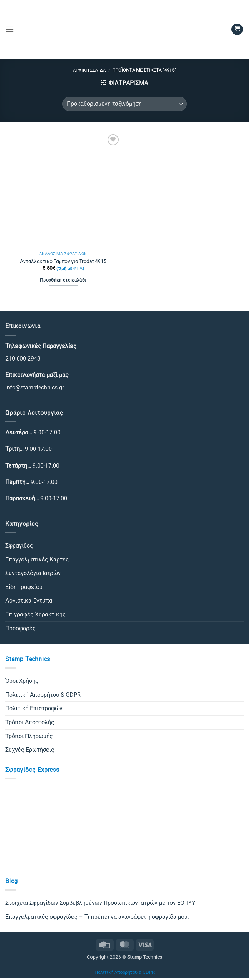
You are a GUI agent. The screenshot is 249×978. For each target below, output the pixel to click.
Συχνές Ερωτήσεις (29, 749)
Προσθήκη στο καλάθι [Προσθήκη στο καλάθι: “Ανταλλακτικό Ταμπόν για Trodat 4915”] (63, 280)
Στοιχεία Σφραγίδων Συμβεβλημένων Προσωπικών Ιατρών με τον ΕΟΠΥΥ (100, 902)
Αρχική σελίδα (89, 70)
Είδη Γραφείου (24, 587)
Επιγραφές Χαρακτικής (35, 614)
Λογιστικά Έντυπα (28, 600)
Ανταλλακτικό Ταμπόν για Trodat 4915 (63, 261)
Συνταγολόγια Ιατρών (33, 573)
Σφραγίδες (19, 545)
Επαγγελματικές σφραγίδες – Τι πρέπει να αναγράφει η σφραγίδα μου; (97, 916)
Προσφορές (20, 628)
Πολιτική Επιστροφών (34, 708)
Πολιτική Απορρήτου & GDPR (43, 694)
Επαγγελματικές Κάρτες (37, 559)
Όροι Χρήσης (22, 680)
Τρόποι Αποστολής (29, 722)
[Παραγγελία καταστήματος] (124, 104)
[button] (9, 29)
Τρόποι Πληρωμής (29, 736)
